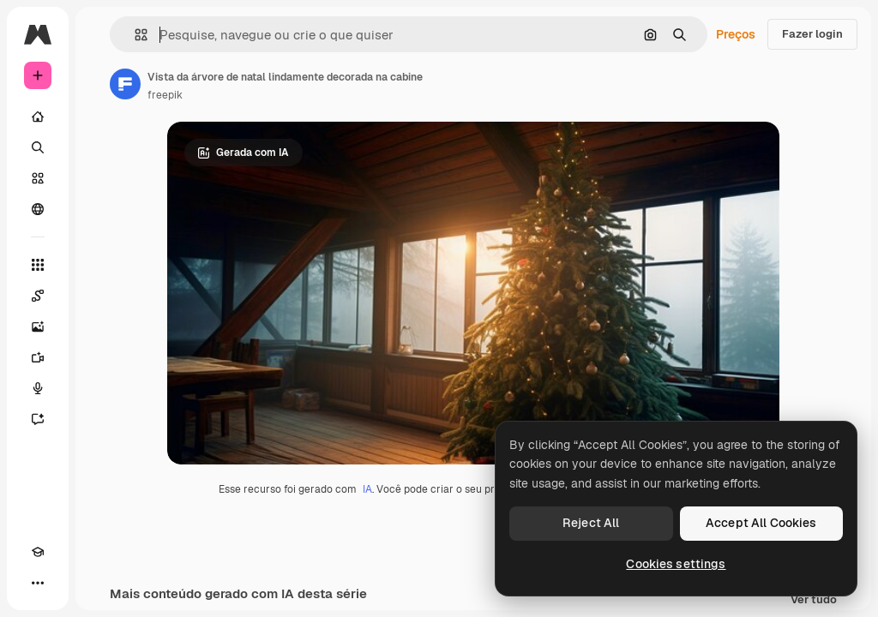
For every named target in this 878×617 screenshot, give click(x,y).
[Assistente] (37, 419)
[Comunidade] (37, 209)
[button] (134, 34)
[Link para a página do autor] (125, 84)
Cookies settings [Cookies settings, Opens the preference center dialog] (675, 564)
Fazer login (812, 34)
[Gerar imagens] (37, 326)
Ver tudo (814, 600)
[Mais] (37, 582)
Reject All (590, 522)
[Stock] (37, 178)
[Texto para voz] (37, 388)
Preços (735, 34)
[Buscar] (37, 147)
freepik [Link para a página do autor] (165, 95)
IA (367, 489)
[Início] (37, 116)
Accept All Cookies (761, 522)
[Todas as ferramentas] (37, 265)
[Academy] (37, 552)
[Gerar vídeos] (37, 357)
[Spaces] (37, 295)
